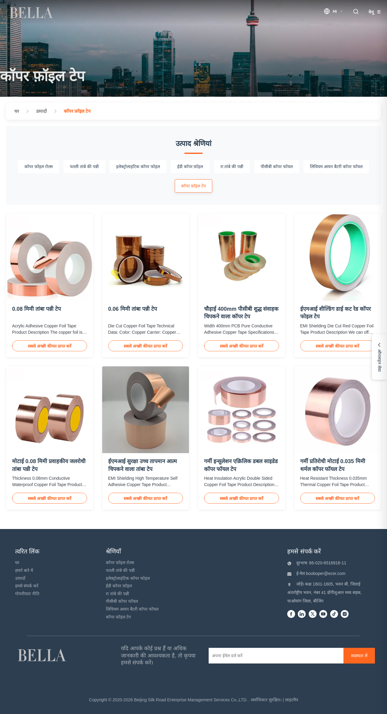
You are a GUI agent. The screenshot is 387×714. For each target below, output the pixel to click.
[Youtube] (323, 614)
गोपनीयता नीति (27, 593)
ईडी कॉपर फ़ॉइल (119, 585)
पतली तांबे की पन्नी (120, 570)
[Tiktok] (334, 614)
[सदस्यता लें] (359, 656)
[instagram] (345, 614)
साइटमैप (291, 699)
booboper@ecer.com (325, 573)
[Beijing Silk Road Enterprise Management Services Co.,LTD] (43, 655)
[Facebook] (291, 614)
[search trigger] (356, 12)
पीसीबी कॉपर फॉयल (122, 601)
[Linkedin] (302, 614)
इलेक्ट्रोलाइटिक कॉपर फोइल (128, 578)
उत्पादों (20, 578)
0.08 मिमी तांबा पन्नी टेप (36, 309)
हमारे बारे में (24, 570)
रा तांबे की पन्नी (117, 593)
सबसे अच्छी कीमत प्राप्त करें (49, 346)
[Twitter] (313, 614)
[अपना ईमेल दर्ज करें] (273, 655)
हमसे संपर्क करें (26, 585)
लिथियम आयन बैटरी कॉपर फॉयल (132, 609)
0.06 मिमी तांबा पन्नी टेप (132, 309)
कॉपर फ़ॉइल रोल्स (120, 562)
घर (17, 562)
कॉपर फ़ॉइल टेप (118, 617)
